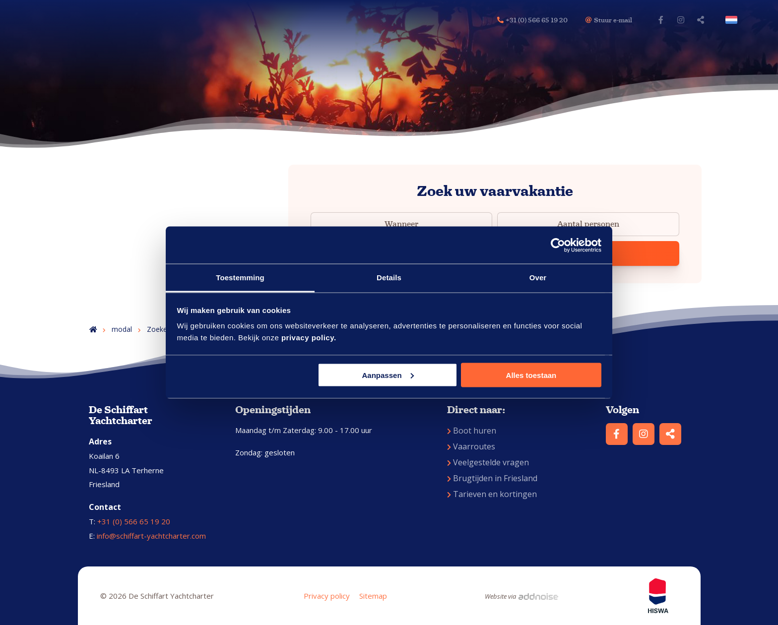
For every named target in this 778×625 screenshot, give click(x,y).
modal (122, 329)
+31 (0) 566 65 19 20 (133, 521)
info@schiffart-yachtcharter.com (151, 536)
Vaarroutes (471, 446)
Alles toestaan (531, 375)
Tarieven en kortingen (492, 494)
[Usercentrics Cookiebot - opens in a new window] (558, 245)
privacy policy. (308, 337)
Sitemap (373, 596)
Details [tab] (389, 277)
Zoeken (159, 329)
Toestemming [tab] (240, 277)
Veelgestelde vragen (488, 462)
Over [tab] (538, 277)
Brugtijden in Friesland (492, 478)
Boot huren (471, 430)
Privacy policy (327, 596)
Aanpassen (388, 375)
